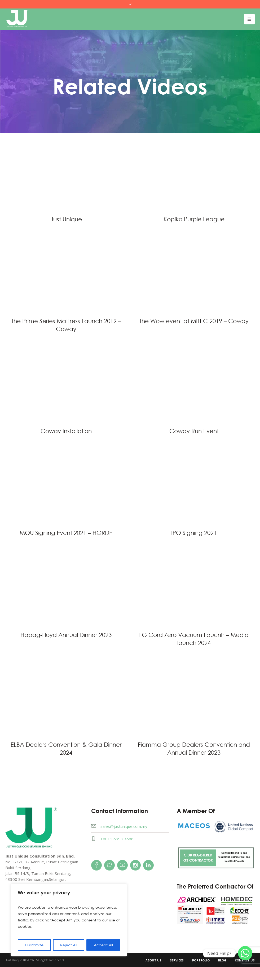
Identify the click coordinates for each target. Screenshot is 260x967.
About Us (153, 960)
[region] (69, 920)
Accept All (103, 944)
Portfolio (201, 960)
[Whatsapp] (245, 953)
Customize (34, 944)
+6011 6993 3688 (117, 838)
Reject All (68, 944)
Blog (222, 960)
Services (177, 960)
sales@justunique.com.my (123, 826)
